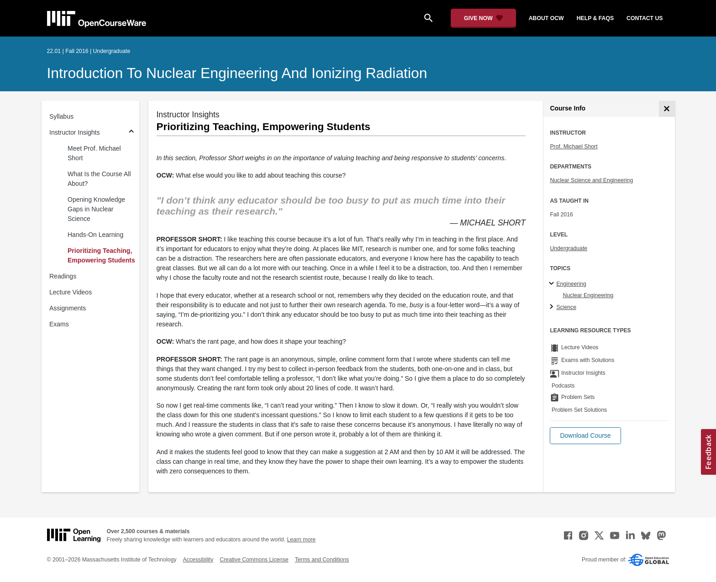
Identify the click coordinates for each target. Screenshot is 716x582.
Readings (62, 276)
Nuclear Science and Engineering (591, 180)
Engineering (571, 284)
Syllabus (61, 116)
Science (566, 307)
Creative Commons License (254, 559)
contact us (644, 18)
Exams (59, 324)
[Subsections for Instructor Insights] (131, 132)
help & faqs (595, 18)
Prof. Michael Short (573, 146)
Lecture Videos (70, 292)
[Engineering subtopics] (553, 284)
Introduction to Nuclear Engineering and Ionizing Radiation (237, 73)
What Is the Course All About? (99, 178)
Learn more (301, 539)
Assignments (67, 308)
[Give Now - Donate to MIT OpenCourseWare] (483, 18)
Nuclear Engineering (588, 295)
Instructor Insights (74, 132)
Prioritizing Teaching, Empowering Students (101, 255)
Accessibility (198, 559)
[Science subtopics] (553, 307)
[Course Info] (667, 109)
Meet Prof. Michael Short (94, 153)
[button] (585, 435)
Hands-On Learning (95, 234)
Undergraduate (568, 248)
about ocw (546, 18)
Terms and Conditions (322, 559)
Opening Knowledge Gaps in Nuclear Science (96, 209)
